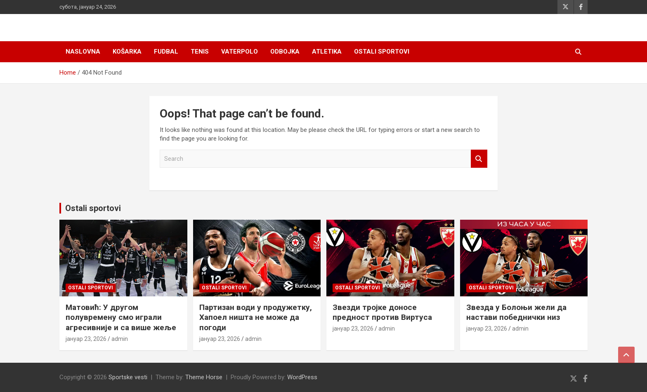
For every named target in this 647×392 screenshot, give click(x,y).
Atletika (327, 51)
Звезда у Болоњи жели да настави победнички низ (516, 312)
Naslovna (83, 51)
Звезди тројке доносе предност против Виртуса (382, 312)
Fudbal (166, 51)
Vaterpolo (239, 51)
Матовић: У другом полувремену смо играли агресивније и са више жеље (121, 317)
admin (119, 339)
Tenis (200, 51)
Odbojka (285, 51)
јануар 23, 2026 (86, 339)
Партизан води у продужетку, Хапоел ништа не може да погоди (255, 317)
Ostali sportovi (381, 51)
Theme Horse (203, 377)
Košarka (127, 51)
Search (479, 159)
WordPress (302, 377)
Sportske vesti (128, 377)
